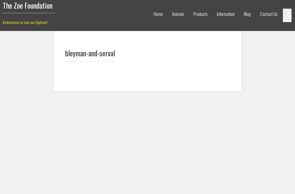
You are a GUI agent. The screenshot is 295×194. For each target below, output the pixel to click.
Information (226, 14)
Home (158, 14)
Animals (178, 14)
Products (200, 14)
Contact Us (269, 14)
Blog (247, 14)
